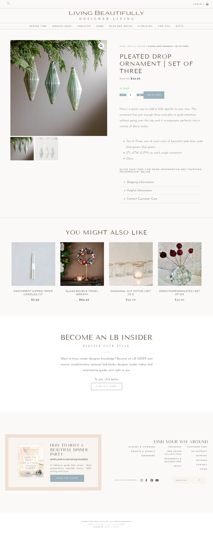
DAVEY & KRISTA (112, 527)
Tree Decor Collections (173, 453)
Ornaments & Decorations (173, 460)
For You (166, 26)
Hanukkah (175, 447)
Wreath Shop (61, 26)
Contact (201, 465)
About (178, 466)
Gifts (181, 26)
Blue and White (122, 26)
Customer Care (197, 447)
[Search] (199, 480)
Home (100, 26)
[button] (101, 46)
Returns (201, 460)
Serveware (148, 456)
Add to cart (154, 95)
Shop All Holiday (136, 46)
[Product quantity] (131, 95)
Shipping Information (140, 182)
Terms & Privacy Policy (100, 524)
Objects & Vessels (143, 451)
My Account (199, 451)
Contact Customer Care (142, 198)
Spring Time (37, 26)
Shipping (201, 456)
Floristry (146, 26)
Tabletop (84, 26)
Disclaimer (119, 524)
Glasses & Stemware (142, 447)
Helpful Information (139, 190)
